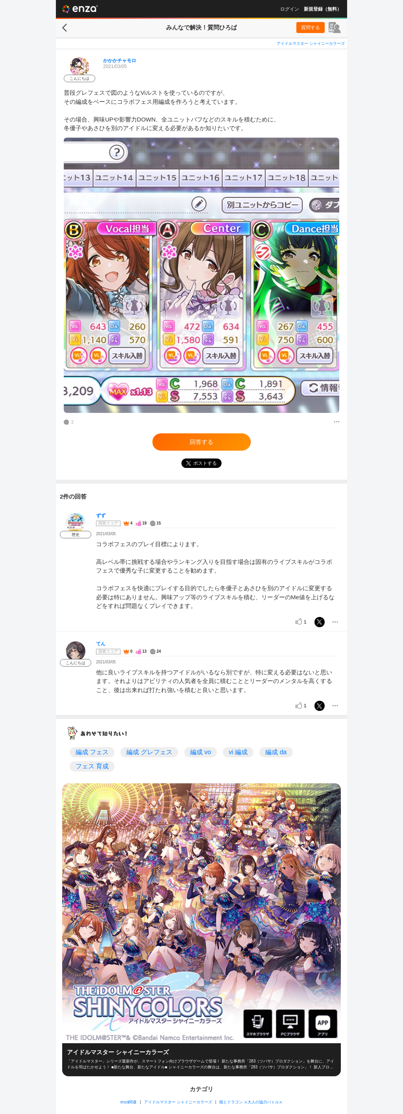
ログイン (289, 9)
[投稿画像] (201, 275)
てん (100, 643)
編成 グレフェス (149, 752)
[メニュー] (336, 422)
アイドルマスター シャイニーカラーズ (311, 43)
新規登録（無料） (323, 9)
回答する (201, 441)
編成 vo (200, 752)
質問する (310, 27)
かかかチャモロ (119, 60)
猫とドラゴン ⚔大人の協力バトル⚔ (251, 1102)
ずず (100, 515)
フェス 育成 (92, 766)
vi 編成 (238, 752)
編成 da (276, 752)
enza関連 (128, 1102)
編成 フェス (92, 752)
